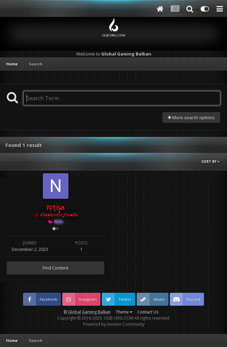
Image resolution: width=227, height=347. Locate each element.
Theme (124, 312)
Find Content (55, 268)
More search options (191, 117)
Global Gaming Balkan (89, 312)
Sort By (210, 161)
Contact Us (147, 312)
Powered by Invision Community (113, 324)
